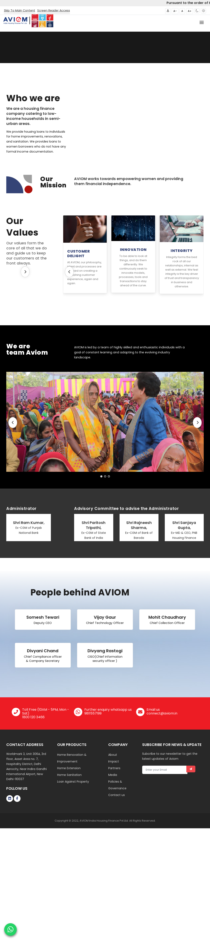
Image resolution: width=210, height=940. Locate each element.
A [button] (182, 11)
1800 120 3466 (33, 717)
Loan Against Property (73, 781)
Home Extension (69, 768)
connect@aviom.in (162, 713)
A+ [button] (189, 11)
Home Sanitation (69, 775)
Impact (113, 761)
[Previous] (69, 271)
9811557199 (93, 713)
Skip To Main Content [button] (19, 10)
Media (112, 775)
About (112, 755)
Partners (114, 768)
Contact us (116, 795)
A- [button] (175, 11)
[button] (197, 10)
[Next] (25, 271)
